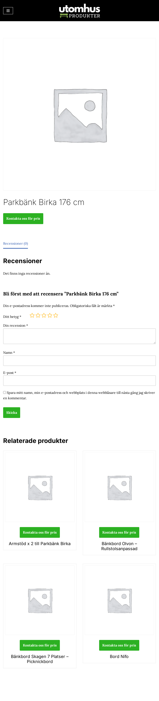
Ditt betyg (12, 316)
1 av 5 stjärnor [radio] (32, 315)
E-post (9, 372)
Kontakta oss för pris (23, 218)
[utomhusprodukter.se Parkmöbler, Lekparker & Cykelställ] (80, 10)
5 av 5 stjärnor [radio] (55, 315)
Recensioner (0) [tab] (15, 243)
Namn (9, 352)
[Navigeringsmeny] (8, 10)
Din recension (15, 325)
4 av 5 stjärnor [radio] (49, 315)
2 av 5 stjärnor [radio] (38, 315)
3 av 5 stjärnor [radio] (43, 315)
